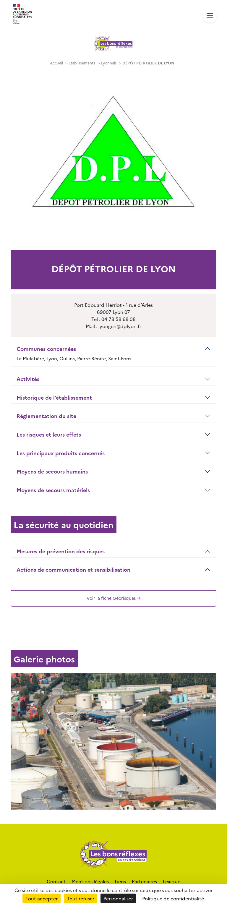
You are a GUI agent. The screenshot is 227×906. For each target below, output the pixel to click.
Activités (28, 379)
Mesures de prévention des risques (61, 551)
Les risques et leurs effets (49, 434)
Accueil (56, 62)
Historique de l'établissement (54, 397)
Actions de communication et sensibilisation (73, 569)
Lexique (171, 881)
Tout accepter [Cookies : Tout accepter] (41, 898)
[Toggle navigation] (209, 15)
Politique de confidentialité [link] (173, 898)
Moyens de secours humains (52, 471)
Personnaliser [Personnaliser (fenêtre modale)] (118, 898)
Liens (120, 881)
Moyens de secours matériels (53, 490)
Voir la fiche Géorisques (114, 598)
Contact (56, 881)
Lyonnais (109, 62)
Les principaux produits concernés (61, 453)
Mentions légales (90, 881)
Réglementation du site (46, 415)
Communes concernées (46, 348)
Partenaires (144, 881)
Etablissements (82, 62)
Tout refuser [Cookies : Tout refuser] (80, 898)
